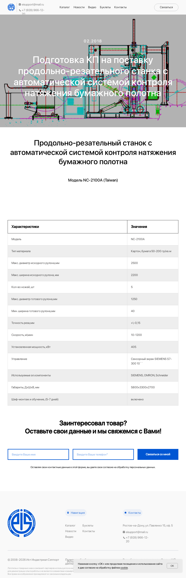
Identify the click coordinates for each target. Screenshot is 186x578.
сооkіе (124, 567)
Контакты (120, 7)
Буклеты (105, 7)
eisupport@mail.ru (33, 4)
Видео (92, 7)
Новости (79, 7)
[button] (166, 7)
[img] (11, 7)
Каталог (65, 7)
